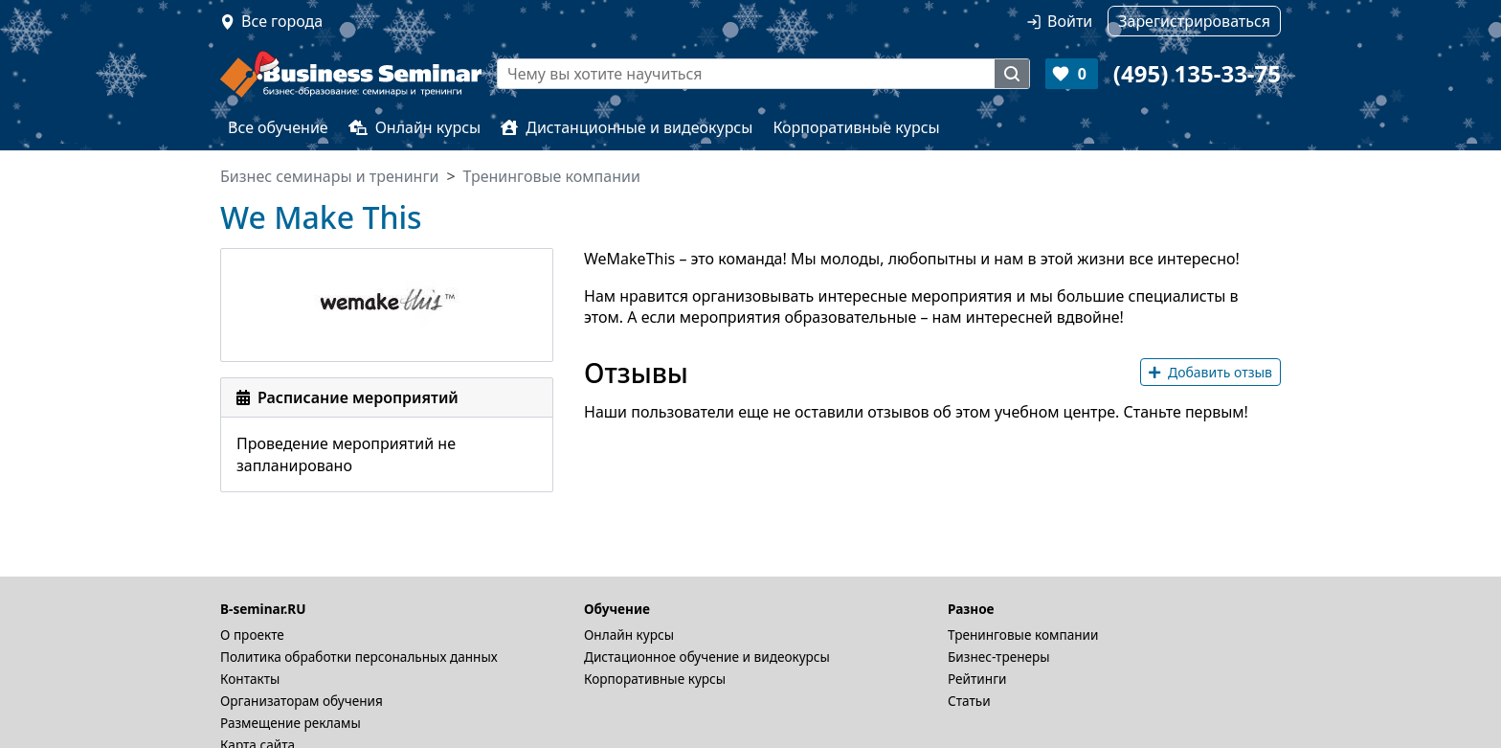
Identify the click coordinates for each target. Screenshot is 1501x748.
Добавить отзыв (1210, 372)
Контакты (250, 678)
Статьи (969, 700)
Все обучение (278, 127)
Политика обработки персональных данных (359, 656)
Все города (282, 21)
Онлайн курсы (415, 127)
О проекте (252, 634)
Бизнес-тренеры (999, 656)
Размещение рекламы (290, 723)
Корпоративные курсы (856, 127)
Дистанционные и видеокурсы (626, 127)
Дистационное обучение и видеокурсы (707, 656)
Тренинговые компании (1023, 634)
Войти (1069, 21)
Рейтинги (977, 678)
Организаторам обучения (301, 700)
